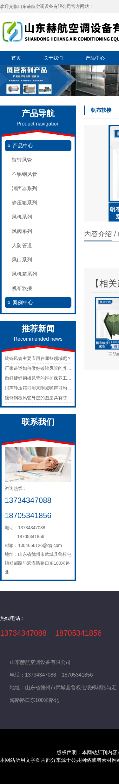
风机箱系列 (24, 274)
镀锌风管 (22, 160)
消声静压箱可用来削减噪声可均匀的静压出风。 (51, 387)
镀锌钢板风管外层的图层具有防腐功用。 (45, 397)
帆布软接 (22, 288)
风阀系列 (22, 231)
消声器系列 (24, 188)
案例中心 (23, 302)
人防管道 (22, 245)
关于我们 (53, 58)
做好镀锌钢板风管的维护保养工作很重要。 (47, 378)
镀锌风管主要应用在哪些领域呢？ (38, 358)
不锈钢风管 (24, 174)
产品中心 (95, 58)
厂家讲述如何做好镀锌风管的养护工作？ (45, 368)
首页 (16, 58)
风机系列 (22, 217)
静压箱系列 (24, 202)
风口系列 (22, 259)
